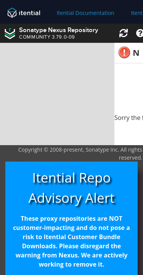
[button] (123, 33)
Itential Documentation (85, 12)
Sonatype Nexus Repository (58, 30)
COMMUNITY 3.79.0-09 (47, 37)
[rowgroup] (57, 94)
